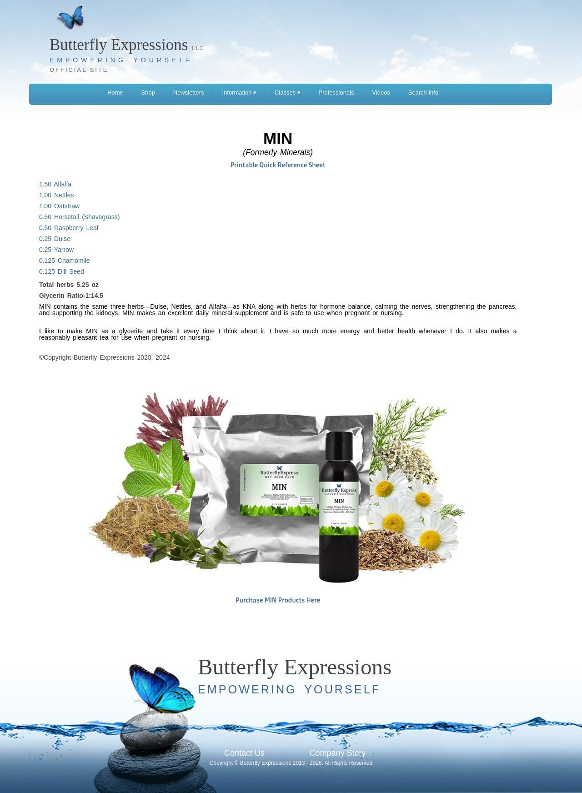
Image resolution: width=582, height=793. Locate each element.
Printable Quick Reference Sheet (278, 165)
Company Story (337, 753)
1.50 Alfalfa (55, 184)
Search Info (423, 92)
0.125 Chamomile (64, 260)
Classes (288, 92)
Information (239, 92)
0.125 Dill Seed (61, 271)
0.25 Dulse (54, 238)
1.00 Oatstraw (59, 206)
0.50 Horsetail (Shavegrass (78, 217)
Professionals (336, 92)
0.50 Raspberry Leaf (69, 227)
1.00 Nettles (56, 195)
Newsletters (188, 92)
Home (115, 92)
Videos (381, 92)
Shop (148, 92)
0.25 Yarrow (56, 249)
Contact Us (244, 753)
